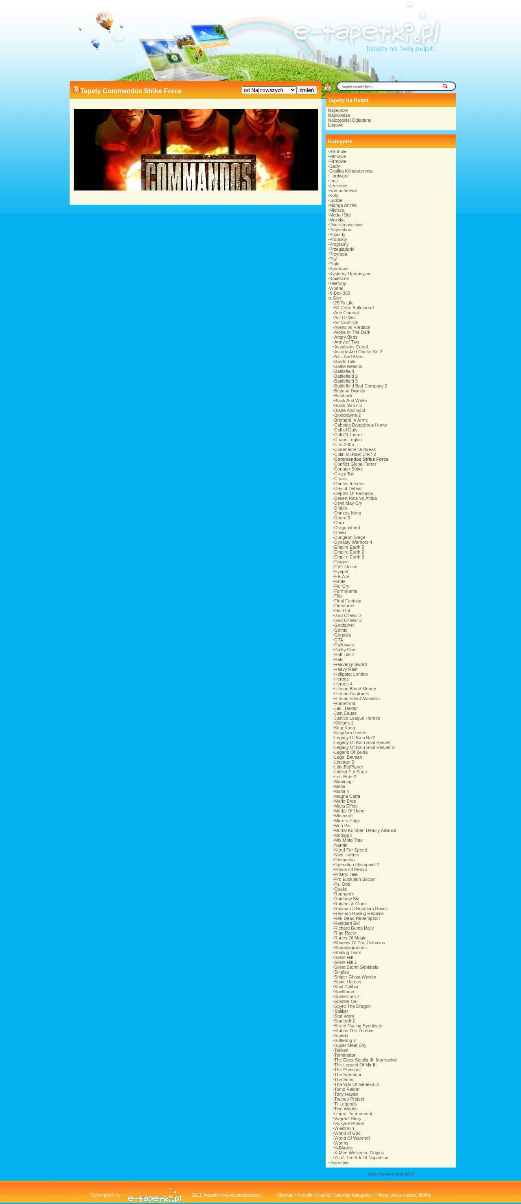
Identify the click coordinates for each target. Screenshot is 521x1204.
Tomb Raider (346, 1089)
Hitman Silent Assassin (357, 698)
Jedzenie (338, 185)
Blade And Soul (349, 410)
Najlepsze (338, 110)
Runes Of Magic (350, 937)
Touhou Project (349, 1099)
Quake (340, 889)
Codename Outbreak (355, 449)
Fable (340, 581)
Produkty (338, 239)
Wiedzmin (344, 1128)
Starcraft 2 (344, 1020)
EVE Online (345, 566)
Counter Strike (348, 468)
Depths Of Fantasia (353, 493)
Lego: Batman (348, 757)
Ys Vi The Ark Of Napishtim (361, 1157)
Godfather (344, 625)
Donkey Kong (347, 512)
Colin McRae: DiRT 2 (355, 454)
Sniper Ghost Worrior (355, 976)
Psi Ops (342, 884)
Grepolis (342, 635)
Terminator (344, 1055)
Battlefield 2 (345, 376)
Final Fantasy (347, 600)
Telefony (337, 283)
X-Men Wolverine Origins (359, 1152)
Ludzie (335, 200)
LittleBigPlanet (348, 766)
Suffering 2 (345, 1040)
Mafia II (341, 791)
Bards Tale (344, 361)
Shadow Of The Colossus (359, 942)
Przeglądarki (341, 249)
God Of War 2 (347, 615)
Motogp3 (343, 835)
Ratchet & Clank (350, 903)
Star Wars (344, 1016)
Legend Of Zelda (351, 752)
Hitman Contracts (351, 693)
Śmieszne (339, 278)
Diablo (340, 508)
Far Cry (341, 586)
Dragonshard (347, 527)
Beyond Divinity (349, 390)
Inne (333, 180)
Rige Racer (345, 932)
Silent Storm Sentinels (356, 967)
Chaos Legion (348, 439)
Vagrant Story (347, 1118)
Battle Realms (348, 366)
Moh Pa (342, 825)
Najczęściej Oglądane (349, 120)
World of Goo (347, 1133)
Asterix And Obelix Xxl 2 (358, 351)
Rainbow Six (346, 898)
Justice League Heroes (357, 718)
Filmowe (337, 156)
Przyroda (338, 254)
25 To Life (344, 302)
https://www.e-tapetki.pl (391, 1173)
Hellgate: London (351, 674)
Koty (333, 195)
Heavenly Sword (350, 664)
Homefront (344, 703)
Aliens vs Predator (352, 327)
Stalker (341, 1011)
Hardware (339, 175)
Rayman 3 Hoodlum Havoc (360, 908)
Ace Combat (346, 312)
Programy (339, 244)
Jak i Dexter (346, 708)
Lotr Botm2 (345, 776)
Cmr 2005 (344, 444)
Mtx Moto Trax (348, 840)
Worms (341, 1143)
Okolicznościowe (346, 224)
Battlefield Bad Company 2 (360, 385)
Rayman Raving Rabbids (359, 913)
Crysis (340, 478)
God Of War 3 (347, 620)
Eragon (341, 561)
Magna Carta (347, 796)
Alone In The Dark (352, 332)
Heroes (341, 678)
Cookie (323, 1195)
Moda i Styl (340, 214)
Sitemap (285, 1195)
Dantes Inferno (348, 483)
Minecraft (343, 815)
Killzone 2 (344, 722)
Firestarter (344, 605)
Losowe (336, 125)
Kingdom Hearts (350, 732)
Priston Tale (345, 874)
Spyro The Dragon (352, 1006)
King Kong (344, 727)
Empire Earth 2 (349, 547)
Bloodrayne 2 (347, 415)
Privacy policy (388, 1195)
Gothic (340, 630)
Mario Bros (345, 801)
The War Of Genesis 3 (356, 1084)
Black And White (350, 400)
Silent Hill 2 (345, 962)
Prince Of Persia (350, 869)
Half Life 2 (344, 654)
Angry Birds (345, 337)
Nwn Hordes (346, 854)
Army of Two (346, 341)
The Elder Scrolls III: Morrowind (365, 1059)
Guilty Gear (345, 649)
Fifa (337, 595)
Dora (339, 522)
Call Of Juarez (348, 434)
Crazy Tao (344, 473)
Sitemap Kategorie (352, 1195)
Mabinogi (343, 781)
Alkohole (337, 151)
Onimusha (344, 859)
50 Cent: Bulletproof (354, 307)
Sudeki (341, 1035)
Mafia (339, 786)
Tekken (341, 1050)
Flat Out (342, 610)
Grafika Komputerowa (350, 171)
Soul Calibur (346, 986)
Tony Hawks (346, 1094)
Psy (333, 258)
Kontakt (304, 1195)
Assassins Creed (351, 346)
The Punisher (347, 1069)
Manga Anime (343, 205)
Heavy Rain (345, 669)
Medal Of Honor (350, 810)
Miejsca (336, 210)
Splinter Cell (346, 1001)
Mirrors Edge (347, 820)
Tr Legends (345, 1103)
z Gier (335, 298)
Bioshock (343, 395)
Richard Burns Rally (354, 928)
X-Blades (343, 1147)
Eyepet (341, 571)
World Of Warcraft (352, 1138)
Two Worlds (345, 1108)
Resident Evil (347, 923)
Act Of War (345, 317)
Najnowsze (339, 115)
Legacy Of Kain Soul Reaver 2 (364, 747)
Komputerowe (343, 190)
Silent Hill (343, 957)
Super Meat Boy (350, 1045)
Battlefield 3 (345, 381)
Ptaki (334, 263)
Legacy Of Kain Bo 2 (354, 737)
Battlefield (344, 371)
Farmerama (345, 591)
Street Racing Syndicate (358, 1025)
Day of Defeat (347, 488)
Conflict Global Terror (355, 464)
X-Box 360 (339, 293)
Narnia (340, 845)
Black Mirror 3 (348, 405)
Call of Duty (345, 429)
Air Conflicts (346, 322)
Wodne (336, 288)
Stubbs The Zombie (353, 1030)
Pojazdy (337, 234)
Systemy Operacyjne (349, 273)
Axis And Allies (348, 356)
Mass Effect (345, 805)
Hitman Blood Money (355, 688)
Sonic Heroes (347, 981)
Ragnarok (344, 893)
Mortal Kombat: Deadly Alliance (365, 830)
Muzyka (337, 219)
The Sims (343, 1079)
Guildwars (344, 644)
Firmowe (337, 161)
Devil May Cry (348, 503)
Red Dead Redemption (357, 918)
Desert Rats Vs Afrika (355, 498)
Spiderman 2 (346, 996)
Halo (339, 659)
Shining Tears (347, 952)
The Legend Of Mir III (355, 1064)
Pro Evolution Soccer (355, 879)
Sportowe (338, 268)
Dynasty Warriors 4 (353, 542)
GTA (338, 639)
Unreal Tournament (353, 1113)
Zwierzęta (339, 1162)
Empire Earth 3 (349, 556)
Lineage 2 (344, 762)
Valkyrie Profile (349, 1123)
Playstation (340, 229)
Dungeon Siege (349, 537)
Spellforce (344, 991)
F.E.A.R (341, 576)
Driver (340, 532)
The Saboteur (347, 1074)
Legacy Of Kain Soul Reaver (362, 742)
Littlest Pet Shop (350, 771)
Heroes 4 (343, 683)
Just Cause (345, 713)
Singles (341, 972)
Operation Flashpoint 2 (356, 864)
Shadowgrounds (350, 947)
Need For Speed (350, 849)
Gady (334, 166)
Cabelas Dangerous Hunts (360, 424)
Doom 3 (342, 517)
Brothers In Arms (351, 420)
